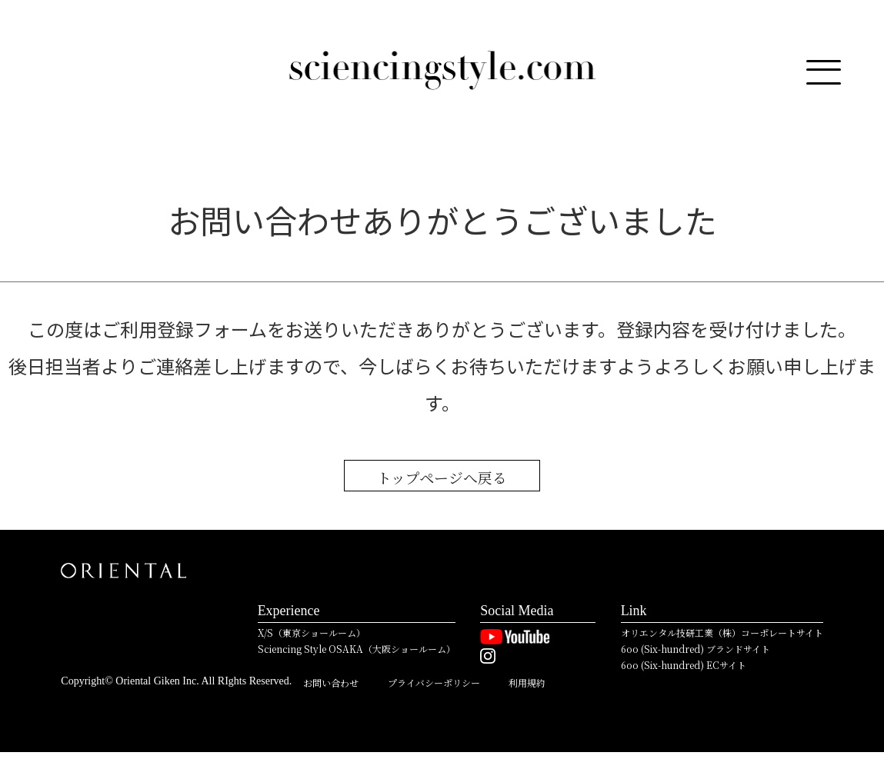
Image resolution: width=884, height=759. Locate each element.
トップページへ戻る (442, 479)
